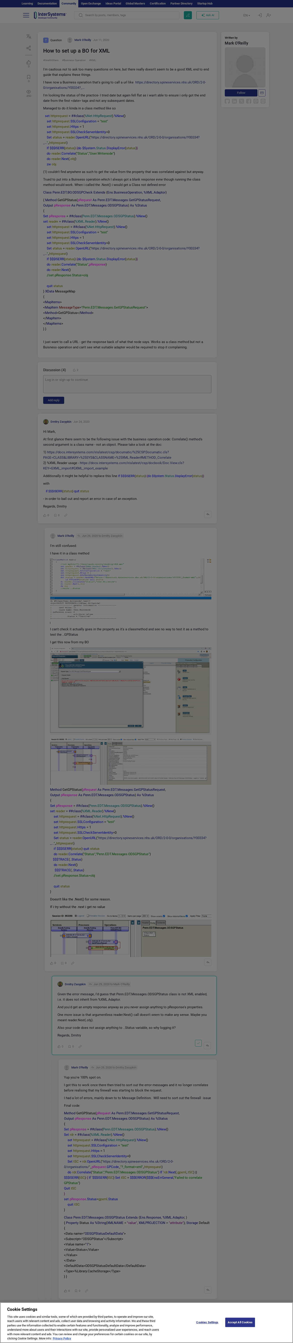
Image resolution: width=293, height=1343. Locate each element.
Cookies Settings (207, 1325)
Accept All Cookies (240, 1325)
